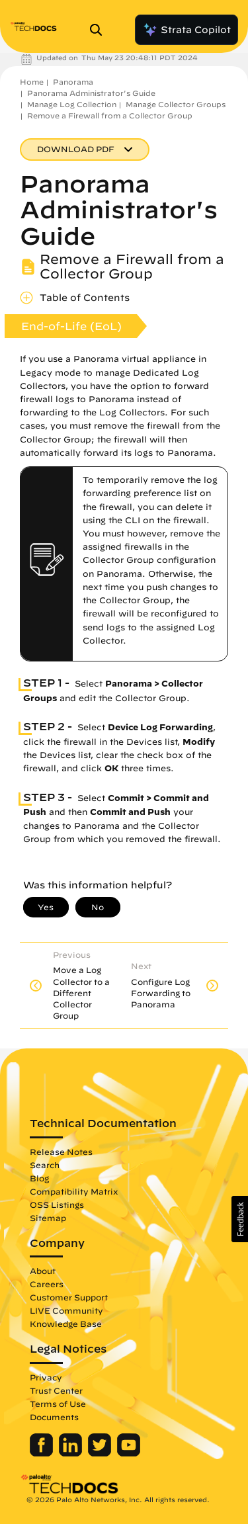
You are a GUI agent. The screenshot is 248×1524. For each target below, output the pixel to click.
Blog (39, 1178)
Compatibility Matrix (74, 1191)
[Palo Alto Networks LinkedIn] (72, 1453)
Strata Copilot (186, 30)
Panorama (73, 81)
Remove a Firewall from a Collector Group (109, 115)
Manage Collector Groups (176, 104)
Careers (46, 1284)
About (43, 1270)
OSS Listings (57, 1204)
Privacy (46, 1377)
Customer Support (69, 1297)
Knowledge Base (66, 1323)
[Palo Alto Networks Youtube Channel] (128, 1453)
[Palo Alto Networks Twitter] (101, 1453)
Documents (54, 1416)
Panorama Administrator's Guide (91, 93)
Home (32, 81)
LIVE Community (66, 1310)
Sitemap (48, 1217)
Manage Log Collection (71, 104)
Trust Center (56, 1390)
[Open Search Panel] (100, 30)
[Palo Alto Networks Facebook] (43, 1453)
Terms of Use (58, 1403)
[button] (239, 1219)
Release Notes (61, 1151)
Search (45, 1164)
